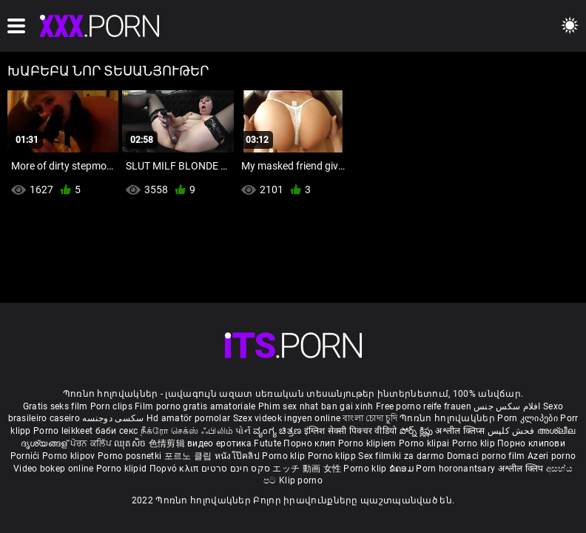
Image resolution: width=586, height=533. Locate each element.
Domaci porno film (486, 456)
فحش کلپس (512, 431)
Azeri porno (552, 456)
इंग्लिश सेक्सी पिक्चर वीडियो (350, 431)
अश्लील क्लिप (522, 468)
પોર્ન (243, 431)
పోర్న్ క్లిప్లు (418, 431)
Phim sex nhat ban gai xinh (316, 406)
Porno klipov (70, 456)
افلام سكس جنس (507, 406)
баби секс (116, 431)
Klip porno (301, 480)
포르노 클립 (189, 456)
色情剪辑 (168, 443)
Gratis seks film (55, 406)
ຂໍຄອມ (403, 468)
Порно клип (310, 443)
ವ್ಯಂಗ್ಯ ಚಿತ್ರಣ (278, 431)
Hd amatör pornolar (188, 418)
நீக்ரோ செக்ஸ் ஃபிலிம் (187, 431)
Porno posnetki (131, 456)
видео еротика (219, 443)
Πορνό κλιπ (175, 468)
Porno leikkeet (64, 431)
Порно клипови (531, 443)
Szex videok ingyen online (287, 418)
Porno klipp (333, 456)
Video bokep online (53, 468)
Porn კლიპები (528, 418)
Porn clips (112, 406)
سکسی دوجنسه (113, 418)
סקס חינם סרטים (235, 468)
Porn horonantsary (456, 468)
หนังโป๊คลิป (239, 456)
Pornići (26, 456)
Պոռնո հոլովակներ (448, 418)
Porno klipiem (368, 443)
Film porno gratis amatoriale (195, 406)
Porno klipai (425, 443)
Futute (267, 443)
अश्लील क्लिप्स (461, 431)
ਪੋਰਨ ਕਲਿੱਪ (92, 443)
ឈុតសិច (131, 443)
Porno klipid (122, 468)
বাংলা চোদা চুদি (370, 418)
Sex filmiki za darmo (401, 456)
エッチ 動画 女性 (306, 468)
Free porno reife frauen (423, 406)
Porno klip (474, 443)
